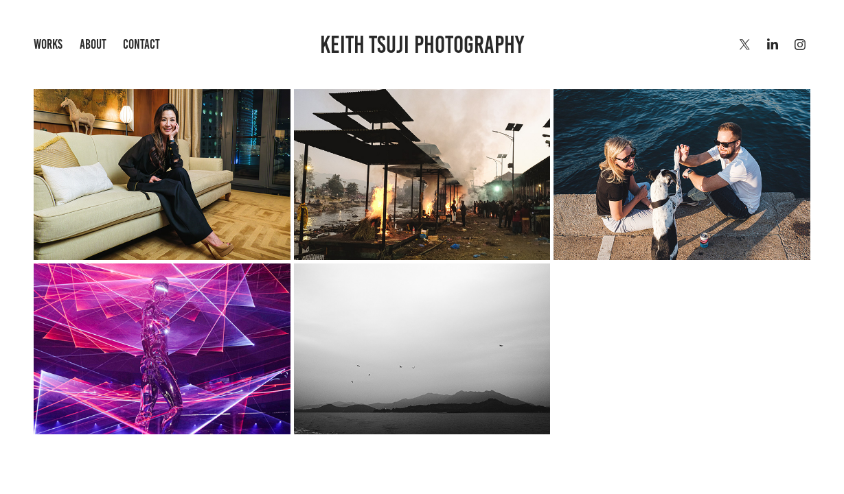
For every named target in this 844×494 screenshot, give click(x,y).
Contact (141, 44)
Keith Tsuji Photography (422, 45)
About (93, 44)
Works (48, 44)
